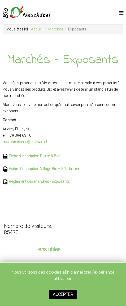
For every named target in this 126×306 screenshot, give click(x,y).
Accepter (63, 294)
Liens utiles (47, 249)
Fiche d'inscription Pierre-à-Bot (31, 156)
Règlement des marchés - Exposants (36, 181)
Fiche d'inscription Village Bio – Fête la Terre (42, 169)
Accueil (37, 29)
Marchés (55, 29)
